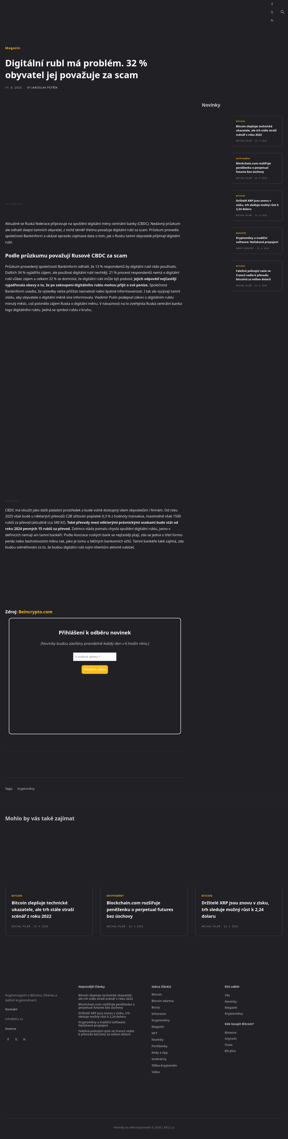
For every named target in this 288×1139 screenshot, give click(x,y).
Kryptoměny (244, 161)
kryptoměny (26, 789)
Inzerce (10, 1031)
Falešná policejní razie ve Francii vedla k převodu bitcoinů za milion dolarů (256, 282)
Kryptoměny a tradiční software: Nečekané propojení (254, 245)
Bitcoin (241, 123)
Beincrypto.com (35, 612)
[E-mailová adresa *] (94, 657)
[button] (282, 12)
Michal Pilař (244, 143)
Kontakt (11, 1012)
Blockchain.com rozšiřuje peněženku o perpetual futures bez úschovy (256, 170)
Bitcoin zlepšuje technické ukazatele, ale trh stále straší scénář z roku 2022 (257, 132)
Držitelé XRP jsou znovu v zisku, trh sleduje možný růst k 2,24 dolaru (256, 207)
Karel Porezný (245, 255)
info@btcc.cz (14, 1022)
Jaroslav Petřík (45, 87)
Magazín (12, 48)
